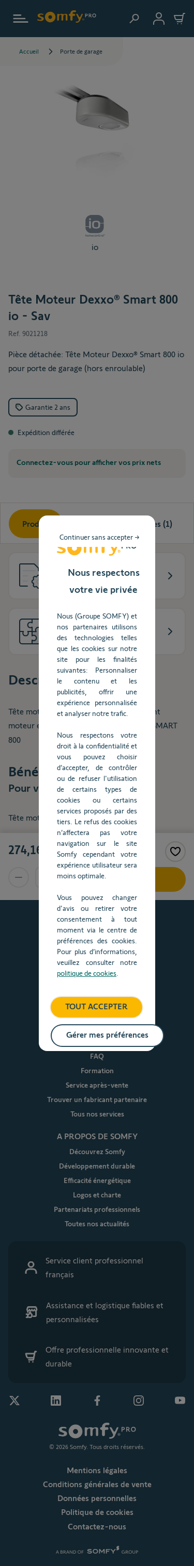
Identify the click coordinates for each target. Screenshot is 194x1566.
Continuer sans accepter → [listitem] (99, 537)
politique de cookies (86, 973)
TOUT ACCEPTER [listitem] (96, 1006)
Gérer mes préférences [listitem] (107, 1034)
